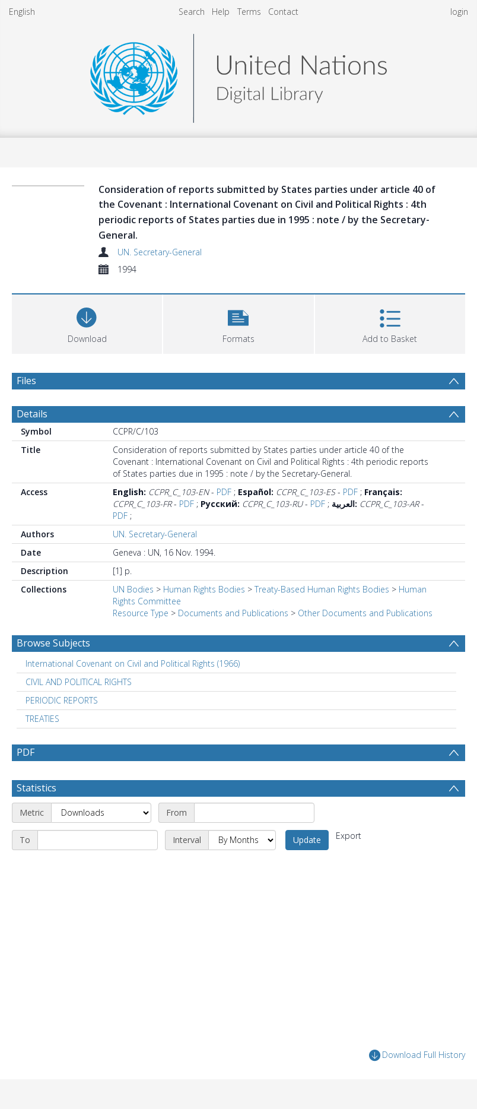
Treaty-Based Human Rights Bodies (322, 589)
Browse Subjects (53, 642)
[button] (238, 322)
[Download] (87, 322)
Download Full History (417, 1055)
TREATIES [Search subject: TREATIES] (42, 718)
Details (32, 413)
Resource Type (140, 613)
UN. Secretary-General (159, 252)
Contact (283, 11)
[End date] (97, 840)
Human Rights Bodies (204, 589)
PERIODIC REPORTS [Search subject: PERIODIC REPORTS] (62, 700)
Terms (249, 11)
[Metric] (101, 813)
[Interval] (242, 840)
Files (26, 380)
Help (221, 11)
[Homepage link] (238, 75)
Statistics (36, 787)
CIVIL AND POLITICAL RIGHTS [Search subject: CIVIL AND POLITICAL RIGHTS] (79, 681)
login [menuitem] (459, 11)
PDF (224, 492)
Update (307, 839)
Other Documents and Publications (365, 613)
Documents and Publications (233, 613)
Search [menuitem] (192, 11)
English (22, 11)
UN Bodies (133, 589)
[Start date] (254, 813)
